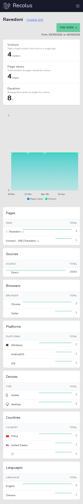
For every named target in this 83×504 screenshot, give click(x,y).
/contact (11, 241)
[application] (41, 154)
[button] (35, 198)
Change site (35, 20)
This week (68, 27)
